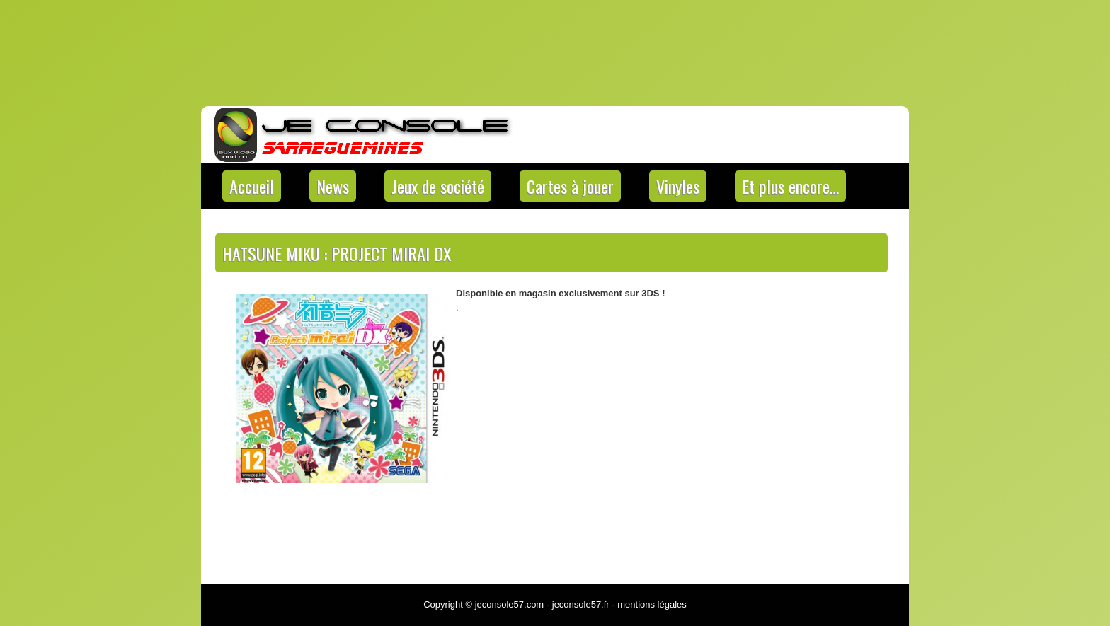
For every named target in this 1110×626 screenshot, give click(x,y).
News (332, 186)
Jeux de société (437, 186)
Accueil (251, 186)
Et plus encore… (790, 186)
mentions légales (652, 604)
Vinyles (677, 186)
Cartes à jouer (570, 186)
